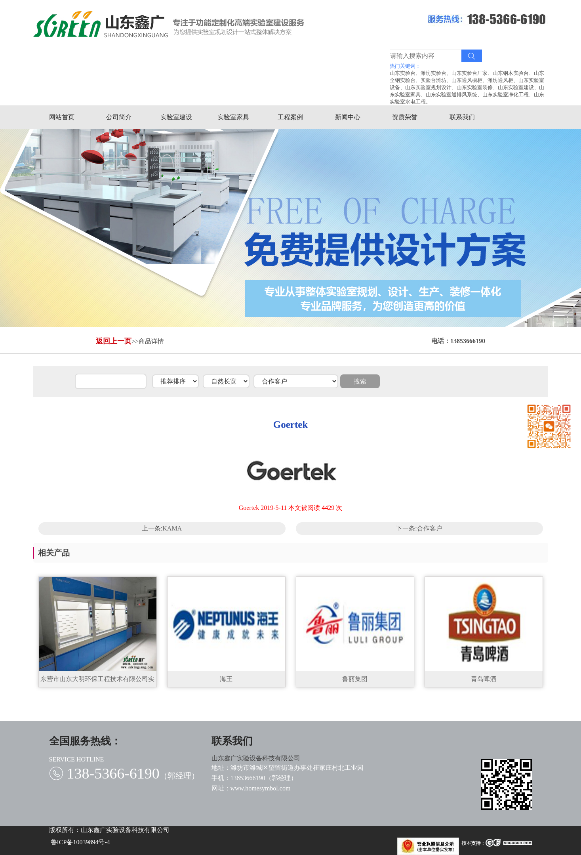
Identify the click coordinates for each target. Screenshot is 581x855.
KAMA (172, 528)
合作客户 (429, 528)
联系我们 (464, 117)
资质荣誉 (407, 117)
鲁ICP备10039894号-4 (80, 842)
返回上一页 (113, 341)
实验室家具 (235, 117)
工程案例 (292, 117)
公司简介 (121, 117)
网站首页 (63, 117)
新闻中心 (350, 117)
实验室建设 (178, 117)
